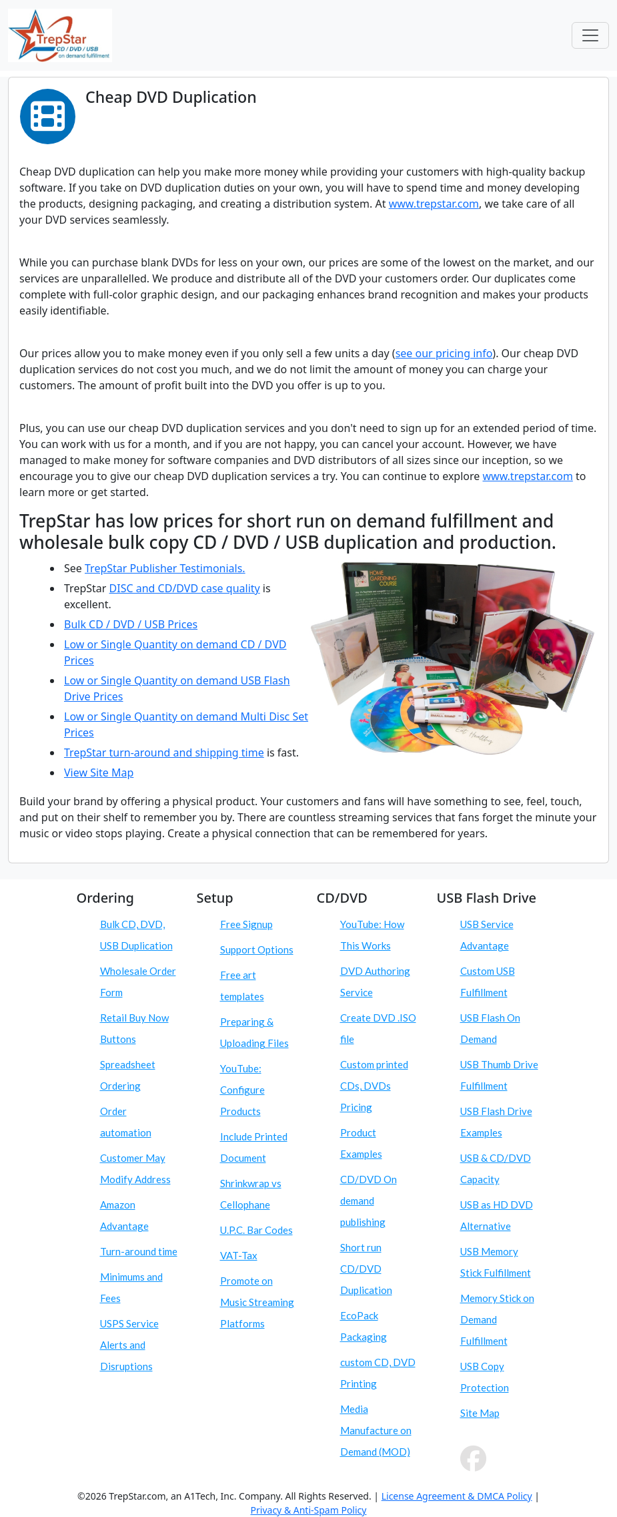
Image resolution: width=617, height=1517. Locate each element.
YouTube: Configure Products (242, 1089)
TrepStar (86, 752)
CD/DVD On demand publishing (368, 1200)
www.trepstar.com (434, 203)
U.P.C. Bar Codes (256, 1230)
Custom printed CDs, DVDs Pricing (374, 1085)
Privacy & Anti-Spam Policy (309, 1510)
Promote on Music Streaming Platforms (257, 1302)
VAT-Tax (238, 1255)
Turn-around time (138, 1251)
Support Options (256, 949)
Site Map (480, 1413)
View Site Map (98, 772)
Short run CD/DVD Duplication (366, 1268)
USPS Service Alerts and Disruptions (129, 1344)
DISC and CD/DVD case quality (184, 588)
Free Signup (246, 924)
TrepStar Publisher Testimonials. (165, 568)
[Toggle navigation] (590, 35)
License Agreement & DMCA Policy (457, 1496)
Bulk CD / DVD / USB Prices (130, 624)
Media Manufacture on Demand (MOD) (376, 1430)
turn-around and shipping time (186, 752)
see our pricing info (444, 353)
